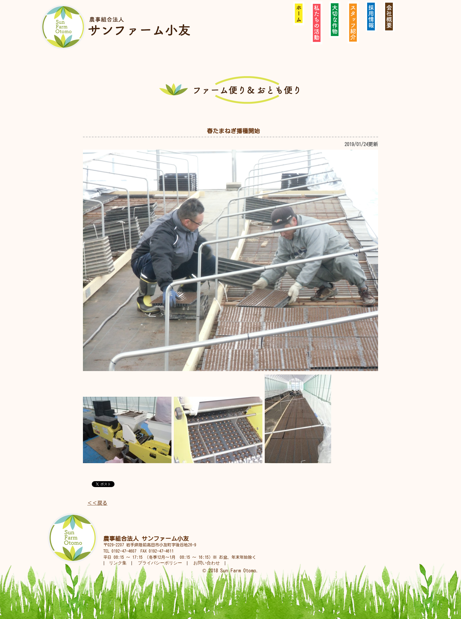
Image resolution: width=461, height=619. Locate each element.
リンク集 (118, 562)
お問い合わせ (206, 562)
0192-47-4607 (124, 551)
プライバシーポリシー (160, 562)
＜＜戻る (97, 502)
